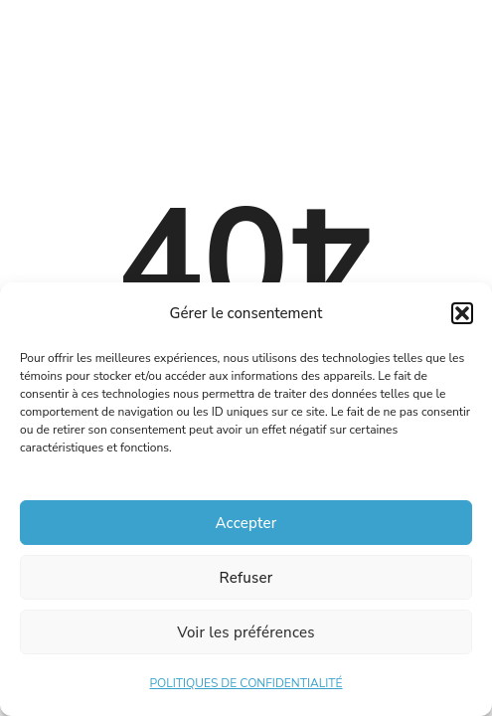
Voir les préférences (246, 632)
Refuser (246, 578)
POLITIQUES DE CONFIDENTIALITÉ (245, 683)
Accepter (245, 523)
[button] (462, 313)
